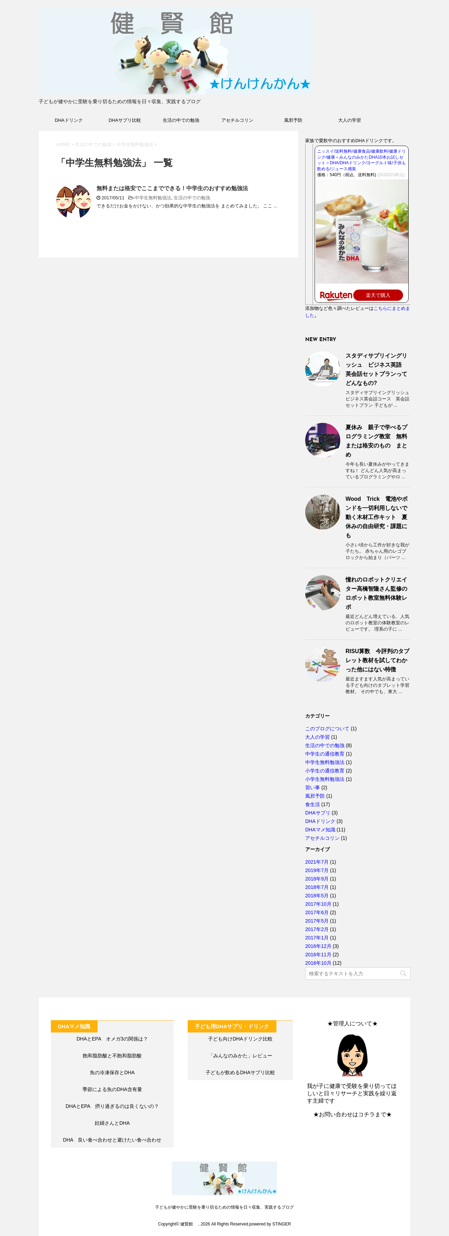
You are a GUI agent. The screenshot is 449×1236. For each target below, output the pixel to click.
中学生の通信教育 (324, 754)
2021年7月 (317, 862)
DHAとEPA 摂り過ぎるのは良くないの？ (112, 1106)
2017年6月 (317, 912)
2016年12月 (318, 946)
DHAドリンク (68, 120)
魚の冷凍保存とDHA (112, 1072)
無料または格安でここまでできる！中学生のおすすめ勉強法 (172, 188)
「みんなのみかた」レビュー (240, 1055)
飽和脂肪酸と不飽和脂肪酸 (112, 1055)
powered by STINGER (270, 1224)
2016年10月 (318, 963)
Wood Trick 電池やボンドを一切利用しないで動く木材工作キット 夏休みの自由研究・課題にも (377, 517)
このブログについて (327, 728)
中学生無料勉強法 (153, 197)
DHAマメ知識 (320, 829)
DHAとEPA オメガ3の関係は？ (112, 1039)
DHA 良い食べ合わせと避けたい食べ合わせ (112, 1140)
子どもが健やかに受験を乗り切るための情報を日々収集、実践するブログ (224, 1207)
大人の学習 (349, 120)
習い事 (312, 787)
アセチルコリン (237, 120)
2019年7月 (317, 870)
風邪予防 (293, 120)
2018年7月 (317, 887)
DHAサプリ (317, 813)
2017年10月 (318, 904)
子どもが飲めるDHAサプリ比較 (240, 1072)
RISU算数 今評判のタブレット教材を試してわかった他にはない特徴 (377, 660)
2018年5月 (317, 895)
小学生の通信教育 (324, 770)
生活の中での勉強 (181, 120)
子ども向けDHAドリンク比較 (240, 1039)
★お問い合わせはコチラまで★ (352, 1114)
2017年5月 (317, 921)
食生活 (312, 804)
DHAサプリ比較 (125, 120)
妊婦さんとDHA (112, 1123)
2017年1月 (317, 938)
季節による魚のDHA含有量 (112, 1089)
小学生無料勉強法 (324, 779)
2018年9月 (317, 879)
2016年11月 (318, 954)
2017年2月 (317, 929)
